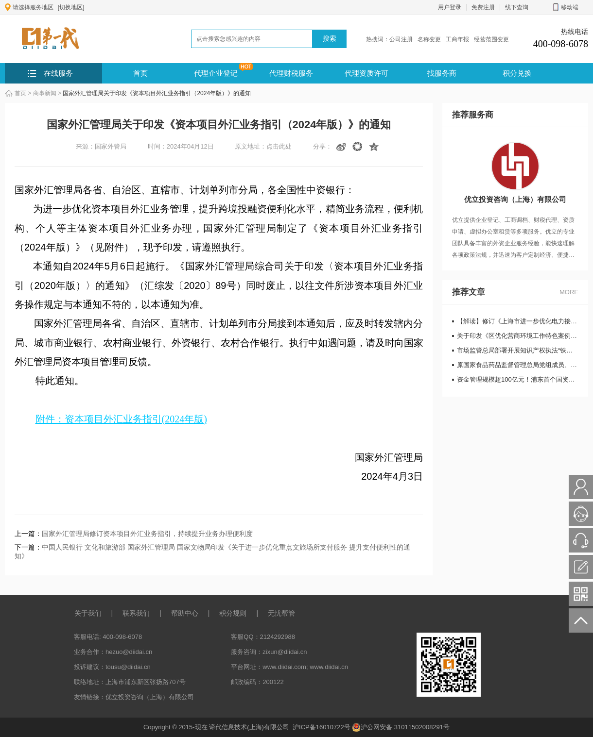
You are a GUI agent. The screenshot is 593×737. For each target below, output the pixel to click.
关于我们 (88, 613)
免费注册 (483, 7)
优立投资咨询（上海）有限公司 (149, 697)
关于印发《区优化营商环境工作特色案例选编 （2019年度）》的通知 (517, 335)
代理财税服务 (291, 73)
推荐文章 (468, 292)
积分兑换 (517, 73)
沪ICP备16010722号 (322, 727)
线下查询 (516, 7)
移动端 (565, 7)
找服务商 (441, 73)
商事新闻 (44, 93)
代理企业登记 (216, 73)
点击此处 (279, 146)
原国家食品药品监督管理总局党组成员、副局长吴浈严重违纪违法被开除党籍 (517, 364)
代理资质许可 (366, 73)
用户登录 (449, 7)
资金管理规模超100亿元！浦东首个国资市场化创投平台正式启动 (517, 379)
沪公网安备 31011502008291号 (401, 727)
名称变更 (429, 39)
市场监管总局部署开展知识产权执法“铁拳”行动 (517, 350)
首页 (140, 73)
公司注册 (401, 39)
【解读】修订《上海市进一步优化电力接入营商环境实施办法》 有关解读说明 (517, 321)
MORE (568, 292)
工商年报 (457, 39)
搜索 (329, 38)
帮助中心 (184, 613)
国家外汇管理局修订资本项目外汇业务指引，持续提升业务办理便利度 (147, 533)
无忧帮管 (281, 613)
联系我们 (136, 613)
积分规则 (232, 613)
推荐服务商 (472, 114)
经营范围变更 (491, 39)
